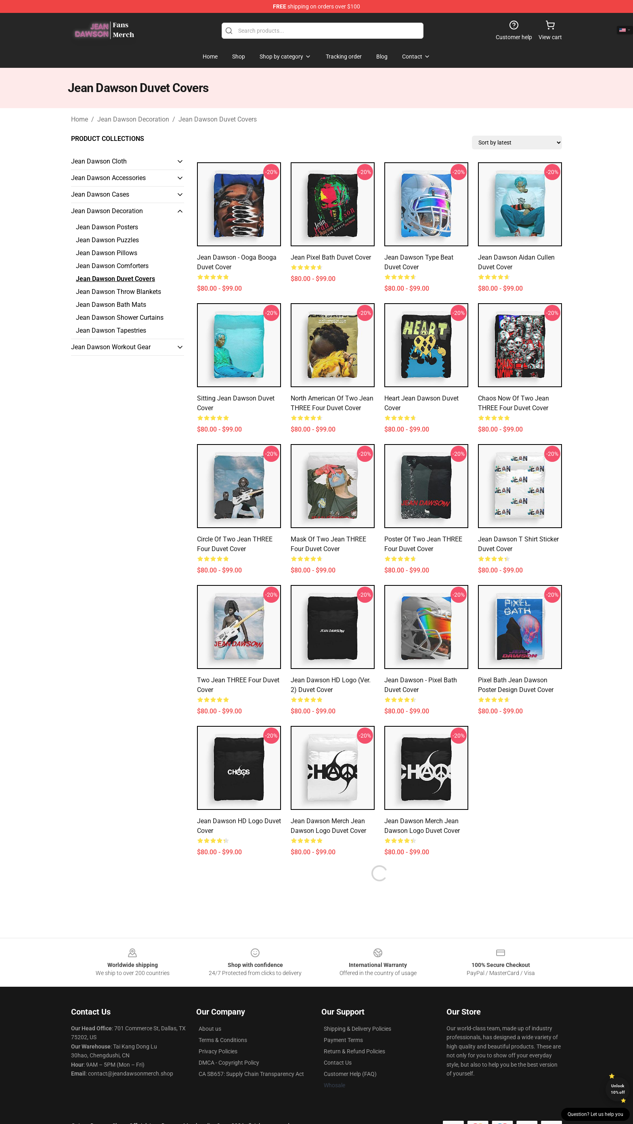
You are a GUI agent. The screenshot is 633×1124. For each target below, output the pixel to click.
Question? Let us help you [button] (595, 1114)
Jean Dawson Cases (100, 194)
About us (210, 1028)
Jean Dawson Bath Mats (111, 304)
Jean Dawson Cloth (99, 161)
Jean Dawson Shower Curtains (119, 317)
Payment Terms (343, 1040)
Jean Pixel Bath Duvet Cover (331, 257)
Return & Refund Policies (354, 1051)
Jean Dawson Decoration (133, 119)
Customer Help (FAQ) (350, 1074)
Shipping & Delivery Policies (357, 1028)
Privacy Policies (218, 1051)
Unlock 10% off (618, 1089)
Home (79, 119)
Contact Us (338, 1062)
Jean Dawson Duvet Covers (217, 119)
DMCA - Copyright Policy (229, 1062)
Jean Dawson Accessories (108, 178)
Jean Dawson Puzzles (107, 240)
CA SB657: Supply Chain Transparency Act (251, 1074)
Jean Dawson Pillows (106, 253)
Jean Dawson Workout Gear (111, 347)
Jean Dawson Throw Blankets (118, 292)
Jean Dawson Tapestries (111, 330)
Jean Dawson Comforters (112, 266)
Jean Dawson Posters (107, 227)
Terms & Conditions (223, 1040)
